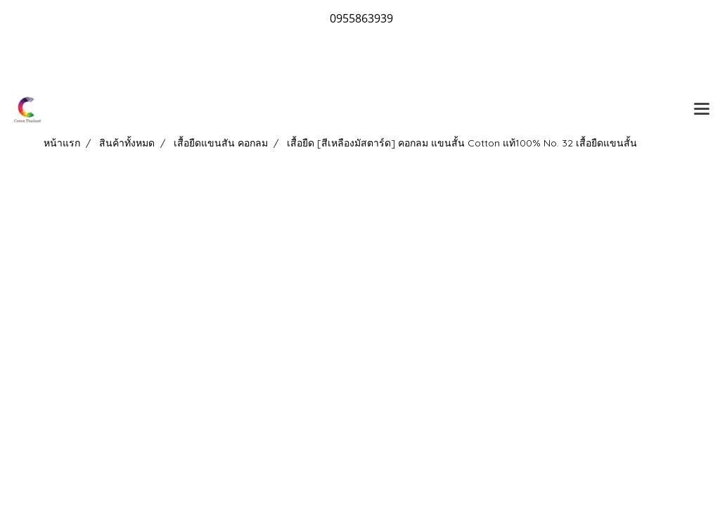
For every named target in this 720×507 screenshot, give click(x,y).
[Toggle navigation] (701, 109)
